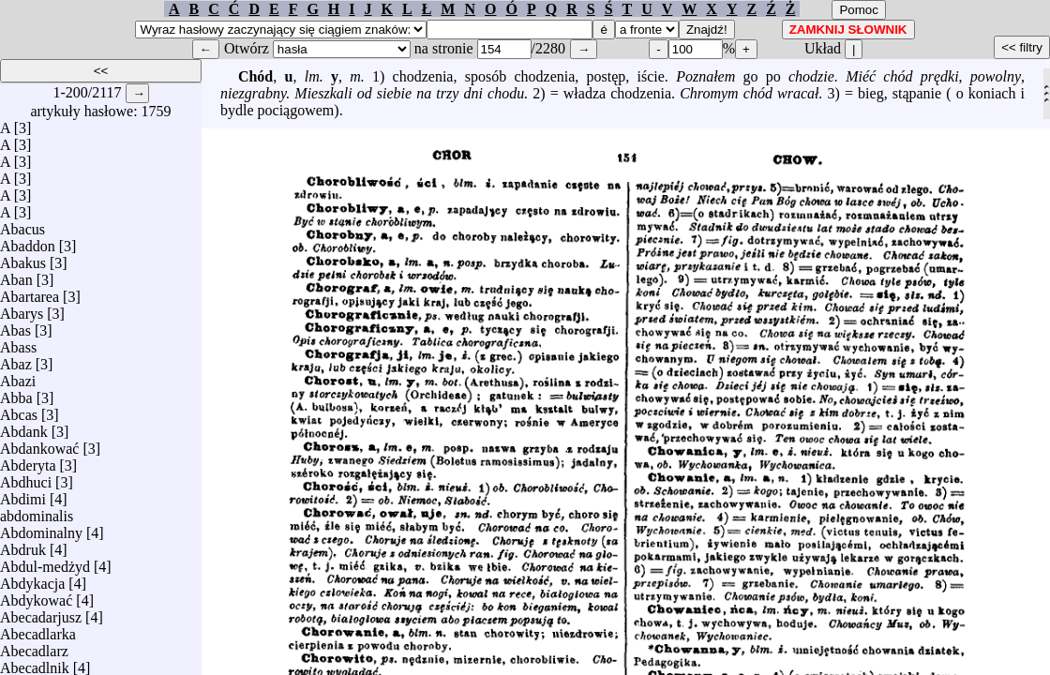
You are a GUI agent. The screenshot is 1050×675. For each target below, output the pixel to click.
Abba (16, 393)
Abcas (19, 410)
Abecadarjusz (41, 613)
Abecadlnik (34, 663)
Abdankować (39, 444)
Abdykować (36, 596)
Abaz (16, 360)
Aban (16, 275)
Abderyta (28, 461)
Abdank (24, 427)
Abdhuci (26, 478)
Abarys (21, 309)
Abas (15, 326)
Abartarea (29, 292)
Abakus (23, 258)
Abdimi (23, 494)
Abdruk (23, 545)
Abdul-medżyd (45, 562)
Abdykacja (32, 579)
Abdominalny (41, 528)
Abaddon (27, 241)
